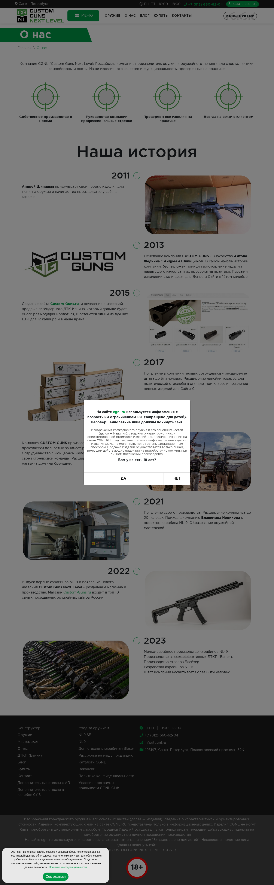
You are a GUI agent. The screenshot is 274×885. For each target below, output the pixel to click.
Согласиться (56, 876)
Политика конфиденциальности (68, 867)
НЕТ (176, 478)
